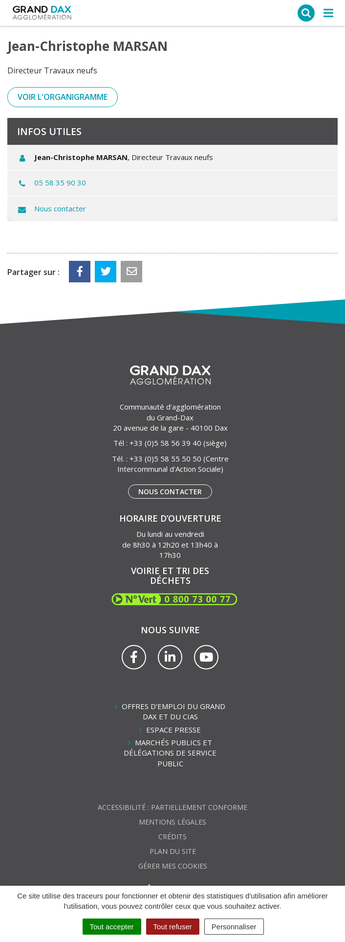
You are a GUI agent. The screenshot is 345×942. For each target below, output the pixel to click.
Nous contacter (60, 208)
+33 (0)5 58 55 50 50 (165, 458)
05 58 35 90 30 (60, 182)
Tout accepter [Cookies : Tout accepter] (112, 926)
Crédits (172, 836)
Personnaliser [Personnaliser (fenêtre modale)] (234, 926)
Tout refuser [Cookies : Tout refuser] (172, 926)
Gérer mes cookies (172, 866)
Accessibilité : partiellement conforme (172, 807)
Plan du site (173, 851)
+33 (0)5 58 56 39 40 (165, 443)
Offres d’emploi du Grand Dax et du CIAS (173, 711)
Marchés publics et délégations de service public (170, 752)
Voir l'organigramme (63, 97)
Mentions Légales (172, 822)
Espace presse (173, 730)
